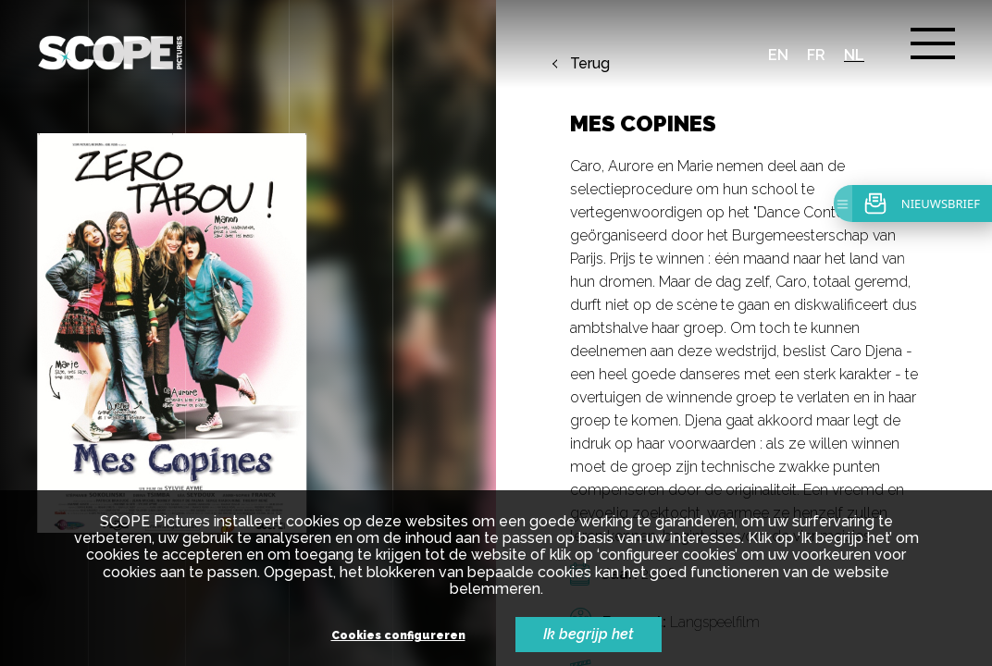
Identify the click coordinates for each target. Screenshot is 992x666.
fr (816, 55)
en (778, 55)
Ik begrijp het (588, 634)
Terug (590, 64)
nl (854, 55)
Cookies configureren (398, 636)
